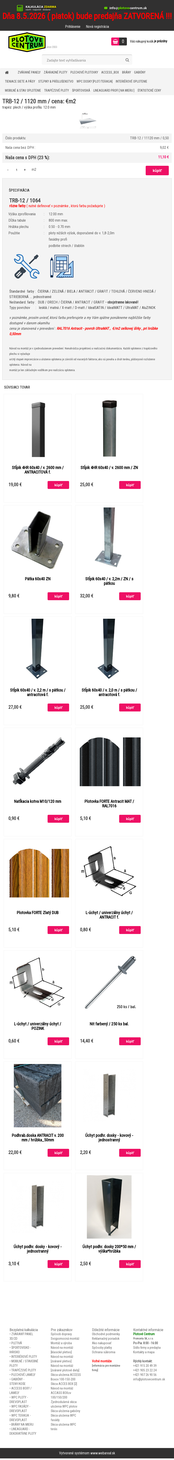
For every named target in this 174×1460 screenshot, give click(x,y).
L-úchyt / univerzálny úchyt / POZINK (37, 1027)
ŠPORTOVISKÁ (81, 90)
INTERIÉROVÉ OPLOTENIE (131, 81)
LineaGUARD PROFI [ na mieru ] (113, 90)
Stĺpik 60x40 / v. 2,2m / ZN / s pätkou (109, 581)
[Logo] (31, 42)
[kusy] (16, 170)
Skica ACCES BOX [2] (64, 1385)
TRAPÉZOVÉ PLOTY (56, 90)
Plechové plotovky (84, 72)
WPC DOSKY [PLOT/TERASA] (95, 81)
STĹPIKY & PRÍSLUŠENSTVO (55, 81)
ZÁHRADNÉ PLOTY (55, 72)
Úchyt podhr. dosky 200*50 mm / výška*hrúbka (109, 1250)
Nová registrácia (97, 26)
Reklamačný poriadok (105, 1340)
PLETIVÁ (16, 1345)
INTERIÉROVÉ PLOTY (24, 1358)
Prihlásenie (72, 26)
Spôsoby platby (102, 1349)
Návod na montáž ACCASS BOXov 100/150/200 (62, 1394)
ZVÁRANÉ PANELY (29, 72)
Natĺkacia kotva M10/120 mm (37, 802)
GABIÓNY (139, 72)
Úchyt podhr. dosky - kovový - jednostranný (109, 1139)
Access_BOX (110, 72)
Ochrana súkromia (103, 1354)
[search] (127, 60)
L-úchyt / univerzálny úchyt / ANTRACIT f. (109, 916)
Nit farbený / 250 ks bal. (109, 1025)
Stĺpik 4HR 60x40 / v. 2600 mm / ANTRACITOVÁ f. (38, 470)
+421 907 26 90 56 (145, 1376)
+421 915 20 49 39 (145, 1367)
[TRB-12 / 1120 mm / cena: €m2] (87, 112)
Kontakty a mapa (144, 1354)
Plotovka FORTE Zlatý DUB (38, 914)
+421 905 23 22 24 (145, 1372)
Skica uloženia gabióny (65, 1413)
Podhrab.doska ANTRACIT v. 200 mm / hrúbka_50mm (38, 1139)
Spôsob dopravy (61, 1336)
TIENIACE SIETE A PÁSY (20, 81)
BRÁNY (126, 72)
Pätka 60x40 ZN (38, 579)
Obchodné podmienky (106, 1336)
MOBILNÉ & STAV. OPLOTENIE (23, 90)
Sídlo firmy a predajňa (147, 1349)
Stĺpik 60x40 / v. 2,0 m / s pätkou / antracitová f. (109, 693)
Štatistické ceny (149, 90)
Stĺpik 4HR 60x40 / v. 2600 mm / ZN (109, 468)
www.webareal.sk (102, 1455)
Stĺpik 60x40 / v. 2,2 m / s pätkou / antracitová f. (37, 693)
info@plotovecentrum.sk (149, 1381)
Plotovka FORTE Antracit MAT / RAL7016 (109, 804)
